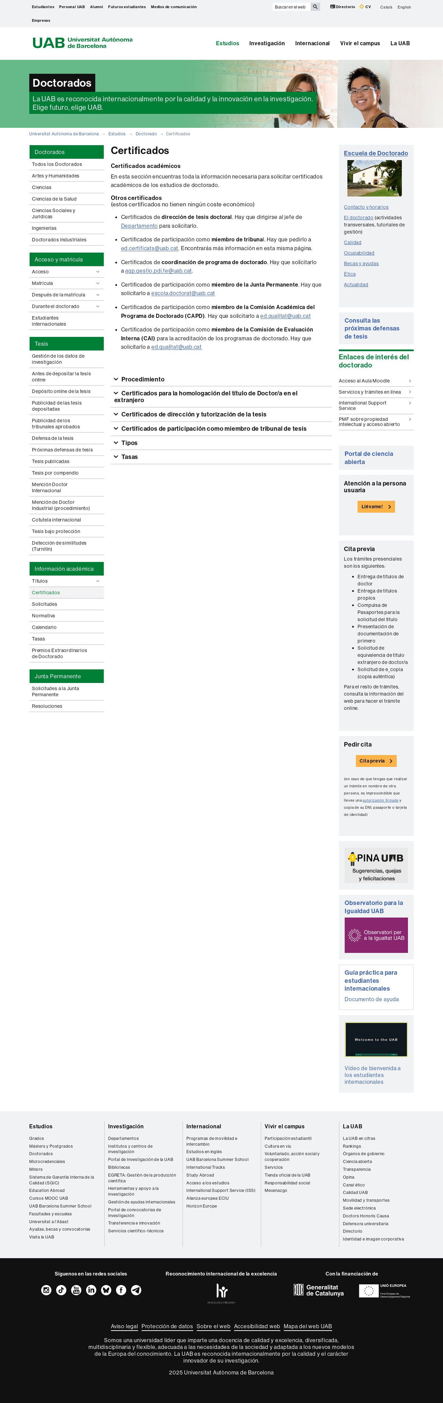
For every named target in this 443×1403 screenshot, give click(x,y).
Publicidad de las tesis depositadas (57, 406)
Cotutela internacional (56, 520)
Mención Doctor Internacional (50, 487)
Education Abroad (47, 1190)
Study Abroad (200, 1175)
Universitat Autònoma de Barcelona (64, 133)
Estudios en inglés (204, 1151)
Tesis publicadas (51, 461)
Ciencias (41, 187)
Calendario (44, 627)
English (404, 6)
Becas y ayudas (361, 263)
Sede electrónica (359, 1208)
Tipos (129, 443)
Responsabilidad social (287, 1182)
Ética (350, 274)
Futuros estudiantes (127, 6)
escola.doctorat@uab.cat (183, 293)
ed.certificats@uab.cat (150, 248)
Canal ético (354, 1184)
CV (365, 6)
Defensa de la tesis (53, 438)
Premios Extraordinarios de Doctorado (59, 653)
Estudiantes (43, 6)
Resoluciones (47, 706)
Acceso (66, 272)
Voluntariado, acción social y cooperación (292, 1156)
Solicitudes (45, 604)
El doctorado (359, 218)
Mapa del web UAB (308, 1326)
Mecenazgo (276, 1190)
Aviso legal (124, 1326)
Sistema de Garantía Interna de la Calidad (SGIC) (61, 1180)
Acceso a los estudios (208, 1182)
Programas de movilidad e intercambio (211, 1141)
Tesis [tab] (41, 343)
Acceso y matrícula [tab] (59, 259)
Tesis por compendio (55, 473)
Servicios (274, 1167)
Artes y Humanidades (56, 176)
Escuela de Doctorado (376, 153)
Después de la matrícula (66, 295)
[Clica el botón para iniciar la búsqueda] (315, 7)
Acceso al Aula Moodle (375, 381)
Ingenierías (44, 228)
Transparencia (357, 1169)
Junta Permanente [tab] (58, 676)
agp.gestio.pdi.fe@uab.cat (158, 270)
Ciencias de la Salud (54, 199)
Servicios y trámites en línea (375, 392)
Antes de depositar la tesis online (61, 377)
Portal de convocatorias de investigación (134, 1212)
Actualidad (356, 284)
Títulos (66, 581)
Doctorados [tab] (50, 152)
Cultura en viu (278, 1146)
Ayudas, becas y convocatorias (60, 1229)
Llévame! (372, 506)
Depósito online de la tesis (61, 391)
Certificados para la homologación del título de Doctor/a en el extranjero (206, 396)
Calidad (353, 242)
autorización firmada (380, 800)
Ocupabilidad (359, 253)
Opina (349, 1177)
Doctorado (146, 133)
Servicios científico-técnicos (136, 1230)
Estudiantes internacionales (49, 321)
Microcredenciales (47, 1161)
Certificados (46, 592)
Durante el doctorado (66, 306)
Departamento (139, 225)
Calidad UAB (355, 1192)
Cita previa (372, 761)
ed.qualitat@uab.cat (285, 315)
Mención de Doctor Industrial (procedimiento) (61, 505)
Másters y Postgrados (51, 1146)
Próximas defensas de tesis (62, 450)
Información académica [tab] (64, 568)
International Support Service (375, 405)
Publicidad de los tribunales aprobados (56, 423)
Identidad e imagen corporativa (373, 1239)
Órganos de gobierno (364, 1153)
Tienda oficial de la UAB (288, 1175)
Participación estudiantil (288, 1138)
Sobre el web (214, 1326)
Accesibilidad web (257, 1326)
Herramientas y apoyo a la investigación (133, 1191)
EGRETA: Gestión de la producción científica (142, 1178)
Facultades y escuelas (50, 1213)
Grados (36, 1138)
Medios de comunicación (174, 6)
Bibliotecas (119, 1167)
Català (386, 6)
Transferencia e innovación (134, 1223)
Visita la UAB (41, 1236)
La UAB (400, 43)
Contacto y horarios (366, 207)
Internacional (312, 43)
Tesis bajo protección (56, 531)
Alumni (96, 6)
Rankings (352, 1146)
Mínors (36, 1169)
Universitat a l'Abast (49, 1221)
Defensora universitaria (365, 1223)
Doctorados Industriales (59, 240)
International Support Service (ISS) (221, 1190)
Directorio (343, 6)
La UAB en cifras (359, 1138)
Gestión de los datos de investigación (58, 359)
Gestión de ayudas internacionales (141, 1201)
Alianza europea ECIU (207, 1198)
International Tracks (205, 1167)
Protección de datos (167, 1326)
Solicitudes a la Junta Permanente (55, 691)
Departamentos (123, 1138)
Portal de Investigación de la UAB (140, 1159)
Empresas (41, 20)
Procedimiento (142, 379)
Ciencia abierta (357, 1161)
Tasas (38, 639)
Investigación (267, 43)
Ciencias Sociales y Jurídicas (54, 213)
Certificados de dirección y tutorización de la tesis (193, 414)
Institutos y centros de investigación (130, 1149)
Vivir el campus (360, 43)
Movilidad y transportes (366, 1200)
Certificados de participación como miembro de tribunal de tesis (213, 428)
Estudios (227, 43)
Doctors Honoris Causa (366, 1215)
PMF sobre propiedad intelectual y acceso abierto (375, 421)
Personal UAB (72, 6)
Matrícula (66, 283)
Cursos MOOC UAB (48, 1198)
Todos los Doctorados (57, 164)
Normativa (43, 616)
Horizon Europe (201, 1206)
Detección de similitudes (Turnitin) (59, 546)
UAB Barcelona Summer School (60, 1206)
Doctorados (41, 1153)
